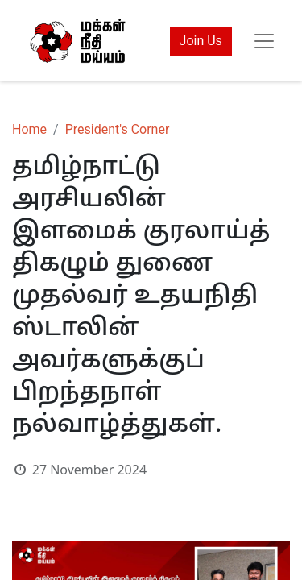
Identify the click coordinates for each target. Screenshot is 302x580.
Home (29, 129)
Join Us (201, 40)
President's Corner (117, 129)
